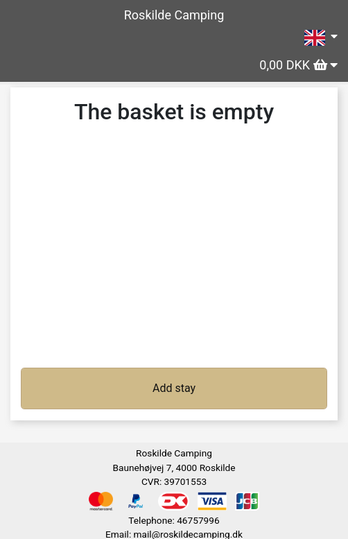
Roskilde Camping (174, 15)
